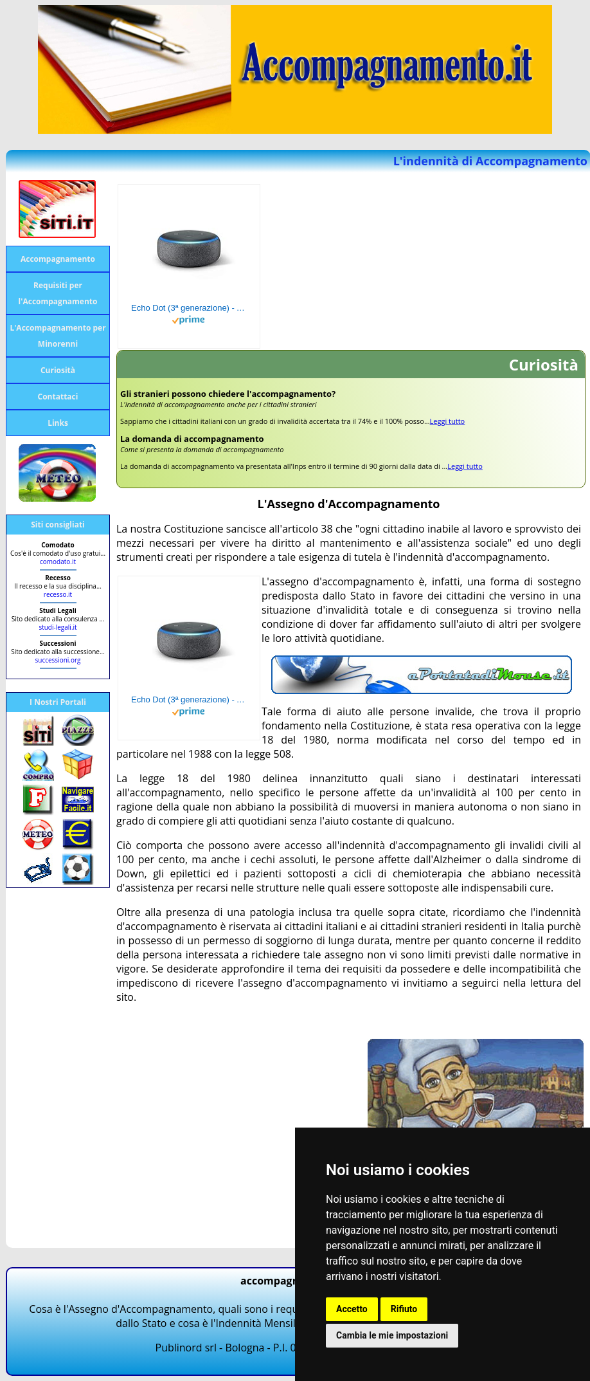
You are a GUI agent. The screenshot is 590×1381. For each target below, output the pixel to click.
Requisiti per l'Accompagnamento (58, 293)
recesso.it (58, 594)
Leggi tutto (447, 421)
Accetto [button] (352, 1309)
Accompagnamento (58, 258)
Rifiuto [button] (404, 1309)
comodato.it (58, 561)
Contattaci (58, 396)
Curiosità (57, 370)
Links (58, 422)
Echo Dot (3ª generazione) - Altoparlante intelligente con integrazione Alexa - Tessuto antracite (189, 308)
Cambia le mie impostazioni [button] (392, 1335)
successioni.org (58, 659)
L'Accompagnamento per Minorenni (57, 335)
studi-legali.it (57, 627)
